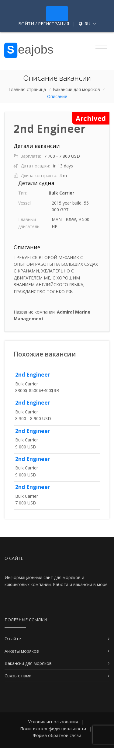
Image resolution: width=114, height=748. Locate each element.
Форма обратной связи (57, 735)
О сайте (13, 638)
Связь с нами (18, 676)
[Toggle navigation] (57, 13)
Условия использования (53, 722)
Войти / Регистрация (43, 23)
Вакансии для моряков (76, 89)
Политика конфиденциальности (53, 729)
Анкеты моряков (22, 651)
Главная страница (27, 89)
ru (87, 23)
